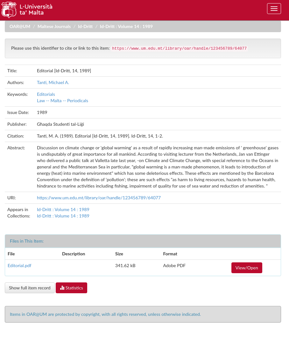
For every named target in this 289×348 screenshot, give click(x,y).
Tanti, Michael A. (53, 82)
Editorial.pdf (20, 265)
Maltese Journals (54, 26)
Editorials (46, 94)
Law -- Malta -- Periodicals (62, 100)
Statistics (71, 287)
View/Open (247, 267)
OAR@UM (20, 26)
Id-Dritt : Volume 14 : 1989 (126, 26)
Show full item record (30, 287)
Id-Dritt (85, 26)
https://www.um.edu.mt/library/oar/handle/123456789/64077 (99, 197)
